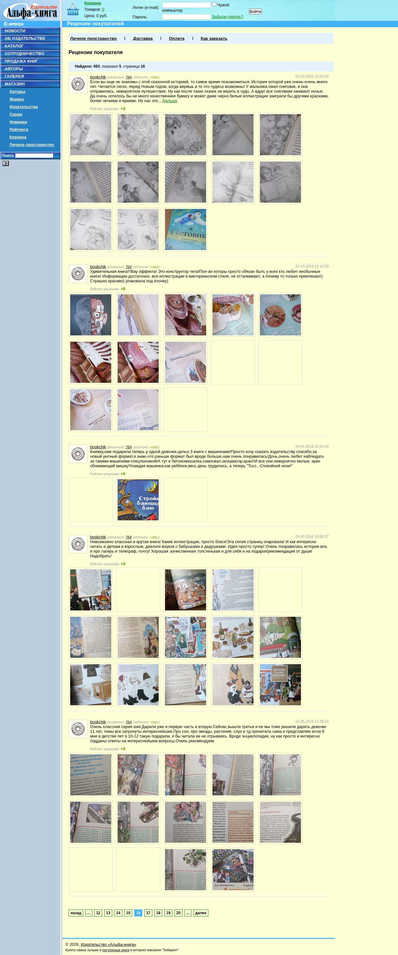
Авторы (17, 91)
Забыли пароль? (227, 16)
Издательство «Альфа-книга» (108, 944)
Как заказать (214, 38)
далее (200, 913)
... (88, 913)
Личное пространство (31, 144)
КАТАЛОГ (14, 46)
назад (75, 913)
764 (129, 77)
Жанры (16, 99)
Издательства (23, 106)
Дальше (169, 100)
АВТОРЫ (14, 68)
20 (178, 913)
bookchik (98, 77)
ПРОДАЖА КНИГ (21, 61)
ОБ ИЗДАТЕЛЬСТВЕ (25, 38)
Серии (15, 114)
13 (108, 913)
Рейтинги (18, 129)
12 (98, 913)
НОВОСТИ (15, 30)
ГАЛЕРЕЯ (14, 76)
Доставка (143, 38)
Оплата (176, 38)
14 (118, 913)
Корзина (17, 137)
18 (158, 913)
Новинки (18, 121)
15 (128, 913)
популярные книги (115, 950)
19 (168, 913)
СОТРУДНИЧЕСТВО (24, 53)
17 (148, 913)
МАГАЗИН (15, 84)
